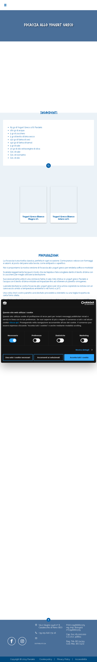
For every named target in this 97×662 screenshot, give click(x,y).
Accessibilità (81, 659)
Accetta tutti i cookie (79, 357)
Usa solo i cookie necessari (17, 357)
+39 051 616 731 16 (47, 633)
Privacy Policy (63, 659)
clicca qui (14, 322)
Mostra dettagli (82, 350)
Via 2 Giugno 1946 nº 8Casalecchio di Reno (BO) (50, 626)
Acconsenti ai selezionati (48, 357)
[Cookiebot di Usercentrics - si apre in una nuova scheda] (83, 303)
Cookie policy (45, 659)
